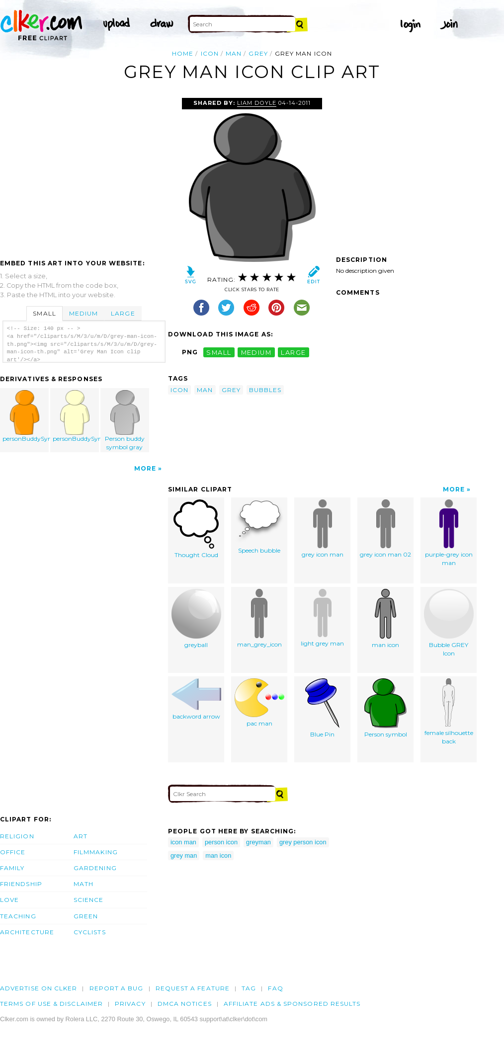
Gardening (95, 868)
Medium (83, 313)
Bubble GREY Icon (449, 623)
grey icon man (322, 528)
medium (256, 352)
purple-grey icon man (449, 533)
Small (44, 313)
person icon (221, 842)
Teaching (18, 916)
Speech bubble (259, 526)
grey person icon (303, 842)
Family (12, 868)
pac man (259, 702)
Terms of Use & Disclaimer (51, 1003)
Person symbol (385, 708)
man (234, 53)
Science (89, 899)
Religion (17, 836)
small (218, 352)
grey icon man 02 (385, 528)
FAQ (275, 988)
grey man (183, 855)
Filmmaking (96, 852)
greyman (258, 842)
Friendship (21, 884)
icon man (183, 842)
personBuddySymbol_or (76, 416)
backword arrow (196, 699)
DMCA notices (185, 1003)
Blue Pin (322, 708)
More (145, 468)
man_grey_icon (259, 618)
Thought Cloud (196, 529)
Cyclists (90, 932)
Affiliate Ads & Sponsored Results (292, 1003)
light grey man (322, 618)
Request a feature (193, 988)
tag (249, 988)
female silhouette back (448, 711)
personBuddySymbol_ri (25, 416)
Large (123, 313)
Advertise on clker (38, 988)
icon (210, 53)
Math (83, 884)
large (293, 352)
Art (80, 836)
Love (9, 899)
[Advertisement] (83, 172)
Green (86, 916)
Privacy (130, 1003)
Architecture (27, 932)
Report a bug (116, 988)
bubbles (265, 390)
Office (12, 852)
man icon (385, 619)
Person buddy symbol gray (124, 420)
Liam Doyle (256, 102)
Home (182, 53)
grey (258, 53)
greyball (196, 619)
